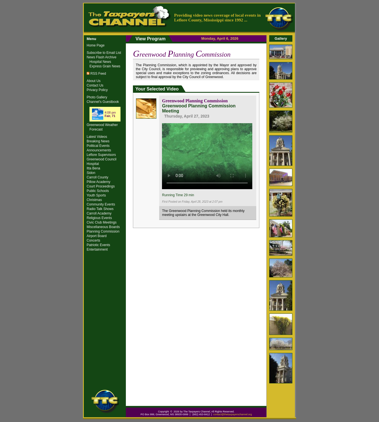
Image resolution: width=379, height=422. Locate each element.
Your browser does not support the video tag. (207, 155)
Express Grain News (104, 66)
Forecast (96, 129)
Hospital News (100, 62)
